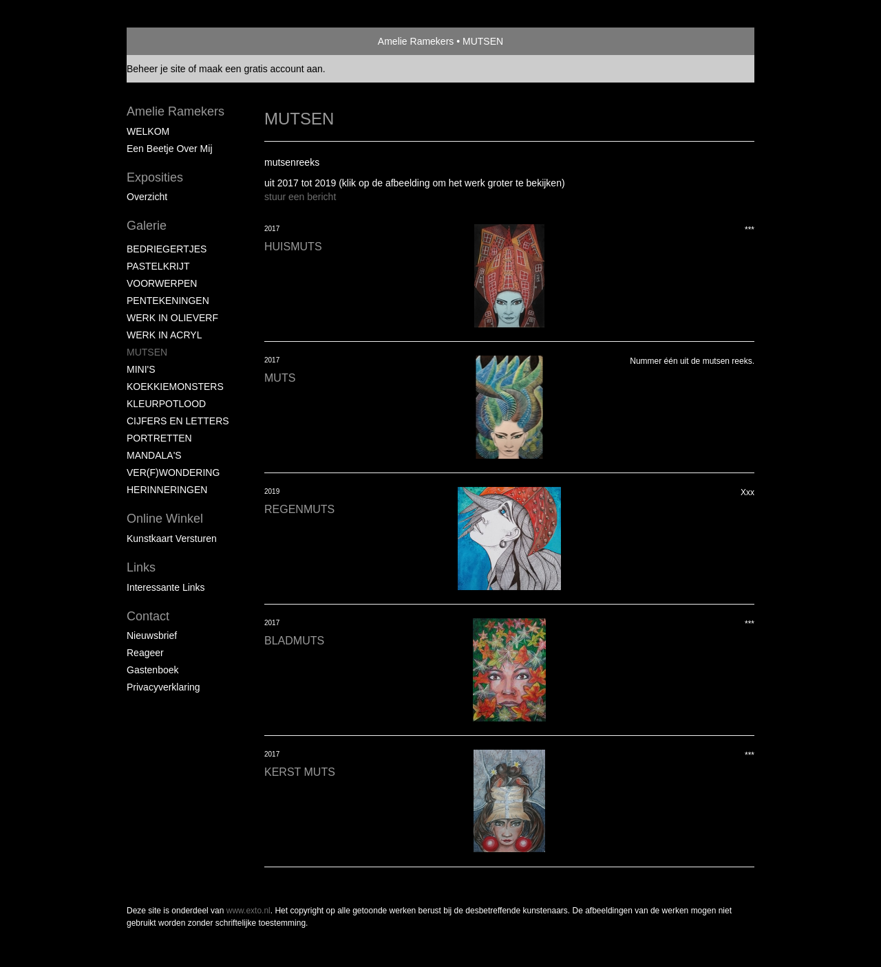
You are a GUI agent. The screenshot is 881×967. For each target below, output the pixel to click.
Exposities (155, 177)
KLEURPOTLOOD (166, 403)
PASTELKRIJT (158, 266)
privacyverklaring (163, 687)
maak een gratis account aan (261, 68)
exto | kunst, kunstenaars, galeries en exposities (165, 41)
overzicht (147, 196)
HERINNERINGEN (167, 489)
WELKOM (148, 131)
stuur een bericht (300, 196)
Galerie (147, 225)
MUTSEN (147, 352)
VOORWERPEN (162, 283)
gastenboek (153, 669)
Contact (148, 616)
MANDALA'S (154, 455)
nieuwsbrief (152, 635)
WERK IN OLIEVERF (172, 317)
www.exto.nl (248, 910)
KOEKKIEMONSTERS (175, 386)
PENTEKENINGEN (168, 300)
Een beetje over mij (170, 148)
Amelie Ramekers (416, 41)
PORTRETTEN (159, 438)
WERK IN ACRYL (164, 334)
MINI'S (141, 369)
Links (141, 567)
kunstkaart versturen (172, 538)
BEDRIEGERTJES (166, 248)
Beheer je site (156, 68)
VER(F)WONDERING (173, 472)
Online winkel (165, 518)
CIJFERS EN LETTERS (178, 420)
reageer (145, 652)
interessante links (166, 587)
